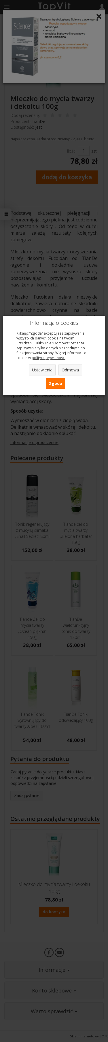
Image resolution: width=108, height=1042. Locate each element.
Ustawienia (42, 370)
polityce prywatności (48, 357)
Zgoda (55, 383)
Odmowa (70, 370)
